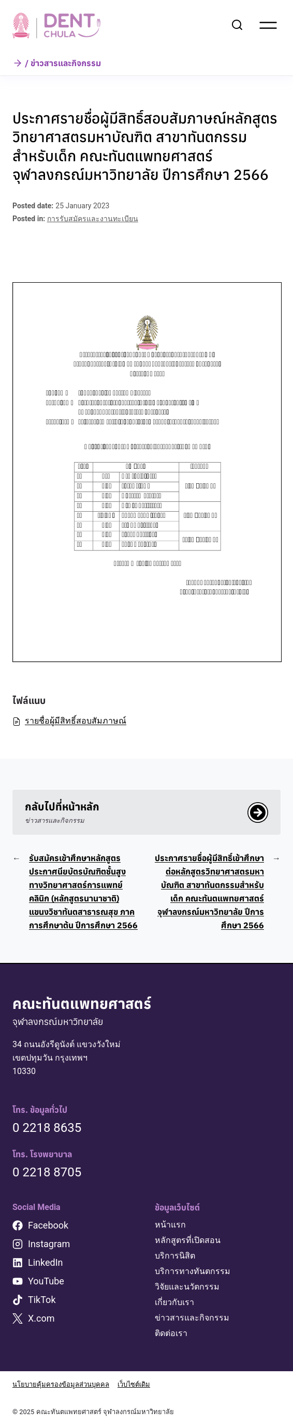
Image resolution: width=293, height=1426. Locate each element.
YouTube (46, 1281)
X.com (41, 1318)
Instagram (49, 1243)
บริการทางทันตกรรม (192, 1271)
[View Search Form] (237, 25)
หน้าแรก (170, 1225)
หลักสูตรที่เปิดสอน (188, 1240)
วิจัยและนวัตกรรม (187, 1287)
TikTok (42, 1299)
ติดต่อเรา (171, 1333)
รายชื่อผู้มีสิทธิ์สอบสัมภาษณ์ (69, 721)
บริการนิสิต (175, 1256)
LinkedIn (45, 1262)
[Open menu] (268, 25)
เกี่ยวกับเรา (174, 1302)
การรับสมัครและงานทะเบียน (92, 218)
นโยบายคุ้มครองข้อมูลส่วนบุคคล (60, 1384)
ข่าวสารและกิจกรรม (192, 1318)
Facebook (48, 1225)
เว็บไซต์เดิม (134, 1384)
